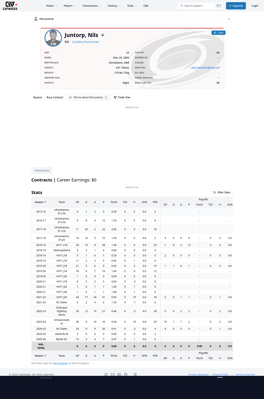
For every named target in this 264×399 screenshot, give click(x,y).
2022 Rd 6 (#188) (201, 67)
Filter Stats (221, 192)
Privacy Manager (199, 374)
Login (255, 5)
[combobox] (132, 19)
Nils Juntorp (60, 363)
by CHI (216, 67)
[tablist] (41, 170)
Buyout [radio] (37, 97)
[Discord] (119, 374)
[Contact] (112, 374)
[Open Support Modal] (125, 374)
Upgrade (236, 5)
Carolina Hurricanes (85, 42)
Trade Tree (122, 97)
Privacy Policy (220, 374)
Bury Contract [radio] (55, 97)
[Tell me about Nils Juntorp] (88, 97)
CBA (145, 5)
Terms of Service (245, 374)
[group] (48, 97)
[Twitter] (106, 374)
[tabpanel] (132, 271)
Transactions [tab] (42, 170)
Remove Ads (132, 107)
